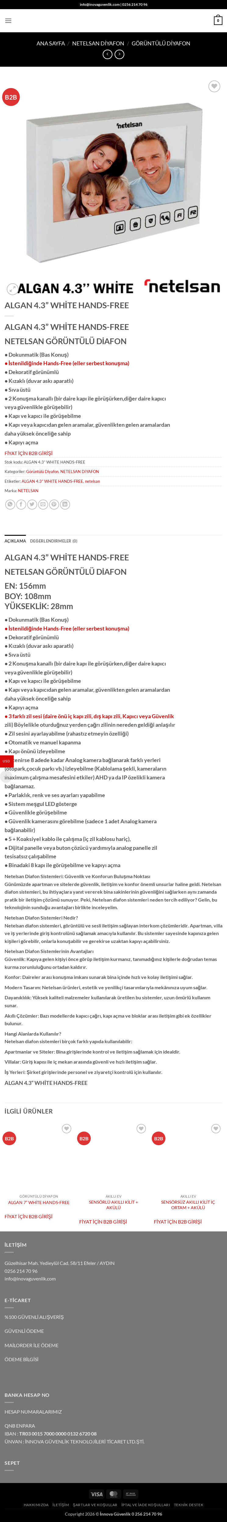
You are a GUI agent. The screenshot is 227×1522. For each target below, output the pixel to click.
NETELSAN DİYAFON (98, 43)
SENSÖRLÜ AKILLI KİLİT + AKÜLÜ (113, 1204)
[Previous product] (119, 54)
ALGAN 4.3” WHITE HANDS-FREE (52, 481)
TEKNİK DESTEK (188, 1505)
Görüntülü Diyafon (161, 43)
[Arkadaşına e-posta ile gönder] (43, 505)
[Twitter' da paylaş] (32, 505)
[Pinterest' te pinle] (54, 505)
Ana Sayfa (51, 43)
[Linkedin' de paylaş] (65, 505)
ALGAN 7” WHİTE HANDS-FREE (39, 1202)
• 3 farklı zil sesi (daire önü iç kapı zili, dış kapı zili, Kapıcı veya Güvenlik (89, 716)
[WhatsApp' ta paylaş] (10, 505)
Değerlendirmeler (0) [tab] (54, 541)
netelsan (92, 481)
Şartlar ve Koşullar (95, 1505)
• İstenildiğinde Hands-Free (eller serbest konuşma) (67, 363)
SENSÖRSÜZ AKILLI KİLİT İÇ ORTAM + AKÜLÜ (188, 1204)
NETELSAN (28, 490)
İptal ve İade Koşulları (145, 1505)
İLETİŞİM (60, 1505)
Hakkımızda (36, 1505)
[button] (8, 20)
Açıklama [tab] (15, 541)
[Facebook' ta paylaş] (21, 505)
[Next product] (107, 54)
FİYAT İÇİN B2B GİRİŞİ (28, 453)
